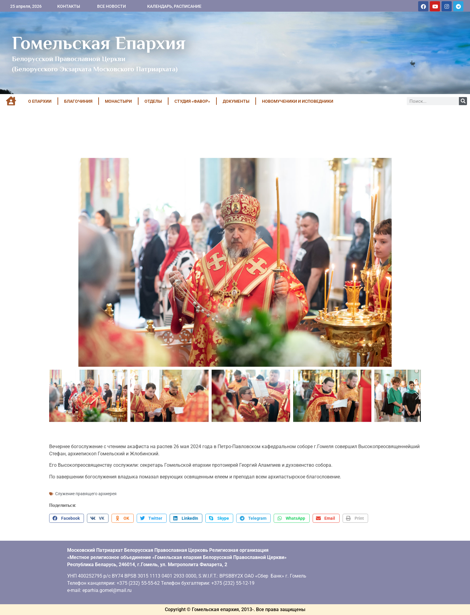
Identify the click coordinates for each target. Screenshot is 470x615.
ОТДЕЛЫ (153, 101)
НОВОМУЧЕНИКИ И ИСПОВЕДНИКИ (297, 101)
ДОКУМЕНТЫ (236, 101)
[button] (66, 518)
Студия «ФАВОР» (192, 101)
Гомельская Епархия (99, 42)
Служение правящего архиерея (86, 493)
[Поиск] (463, 101)
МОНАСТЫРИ (118, 101)
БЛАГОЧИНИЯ (78, 101)
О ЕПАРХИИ (40, 101)
